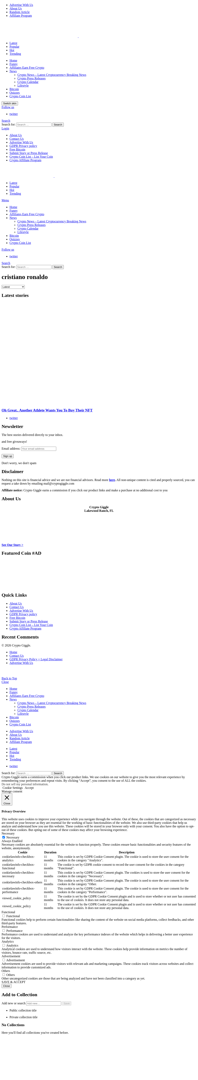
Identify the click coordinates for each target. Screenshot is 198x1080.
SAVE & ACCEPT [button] (14, 982)
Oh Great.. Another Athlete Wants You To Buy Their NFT (47, 410)
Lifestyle (23, 85)
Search (58, 124)
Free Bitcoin (17, 149)
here (112, 480)
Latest (13, 43)
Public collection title (23, 1010)
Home (13, 60)
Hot (12, 50)
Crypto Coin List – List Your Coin (31, 156)
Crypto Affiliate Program (25, 160)
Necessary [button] (8, 833)
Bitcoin (14, 89)
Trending (15, 53)
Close (5, 682)
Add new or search (32, 1003)
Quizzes (15, 92)
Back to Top (9, 678)
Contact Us (17, 138)
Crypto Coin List (20, 96)
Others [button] (6, 971)
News (13, 71)
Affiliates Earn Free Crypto (27, 67)
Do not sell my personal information (25, 784)
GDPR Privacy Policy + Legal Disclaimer (36, 659)
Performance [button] (10, 926)
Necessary (12, 837)
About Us (16, 8)
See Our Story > (12, 545)
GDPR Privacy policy (23, 146)
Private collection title (23, 1017)
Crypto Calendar (27, 82)
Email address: (29, 448)
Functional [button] (8, 912)
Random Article (20, 12)
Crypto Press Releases (31, 78)
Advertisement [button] (11, 956)
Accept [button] (29, 787)
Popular (14, 46)
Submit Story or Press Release (29, 153)
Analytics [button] (8, 941)
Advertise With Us (21, 5)
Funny (14, 64)
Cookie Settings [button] (13, 787)
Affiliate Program (21, 15)
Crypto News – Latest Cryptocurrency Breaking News (51, 74)
